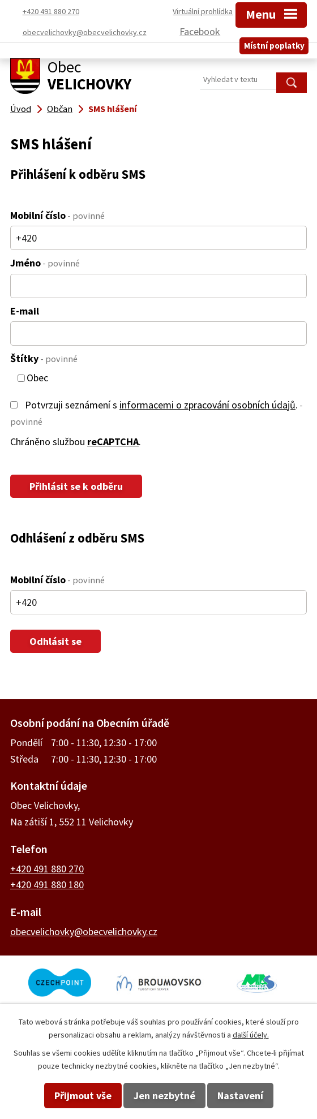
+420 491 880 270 (47, 868)
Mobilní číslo (57, 215)
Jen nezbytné (164, 1095)
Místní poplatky (274, 41)
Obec (37, 378)
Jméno (45, 262)
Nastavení (240, 1095)
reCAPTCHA (113, 441)
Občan (59, 108)
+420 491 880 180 (47, 884)
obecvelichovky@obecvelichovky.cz (83, 931)
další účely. (251, 1035)
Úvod (20, 108)
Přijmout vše (83, 1095)
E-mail (24, 310)
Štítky (44, 358)
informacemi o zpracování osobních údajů (207, 404)
